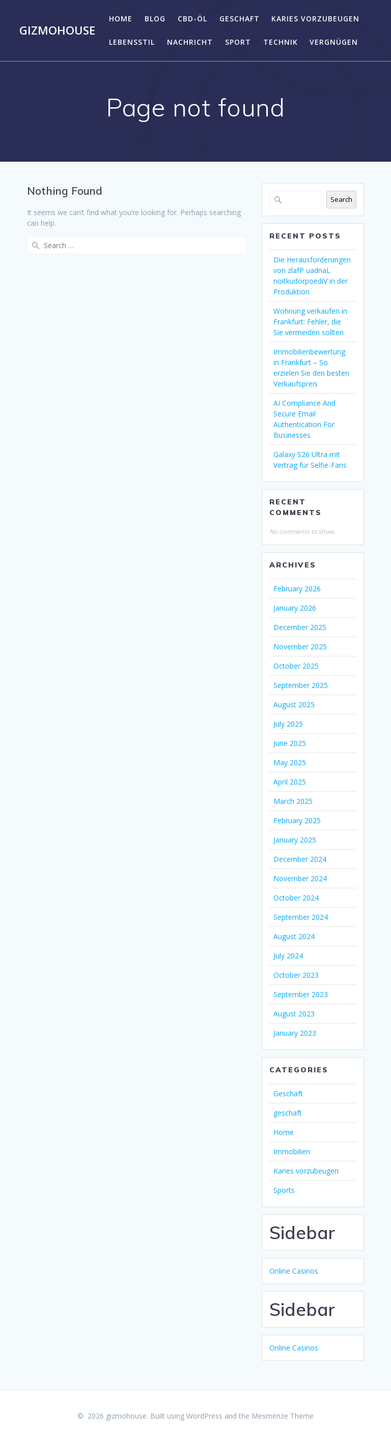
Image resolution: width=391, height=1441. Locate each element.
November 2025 (300, 646)
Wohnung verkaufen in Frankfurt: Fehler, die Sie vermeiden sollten (310, 321)
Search (341, 199)
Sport (238, 42)
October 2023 (296, 975)
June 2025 (289, 743)
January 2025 (294, 840)
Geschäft (288, 1093)
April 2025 (289, 782)
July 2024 (288, 955)
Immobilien (291, 1151)
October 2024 (296, 898)
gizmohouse (57, 30)
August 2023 (294, 1013)
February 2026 (297, 588)
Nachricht (190, 42)
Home (120, 18)
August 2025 (294, 704)
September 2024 (300, 917)
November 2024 (300, 878)
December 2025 (299, 627)
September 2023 (300, 994)
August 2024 (294, 936)
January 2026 (294, 608)
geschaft (239, 18)
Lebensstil (132, 42)
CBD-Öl (192, 18)
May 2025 (289, 762)
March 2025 (293, 801)
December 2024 (299, 859)
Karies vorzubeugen (315, 18)
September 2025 (300, 685)
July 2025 (288, 724)
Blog (155, 18)
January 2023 (294, 1033)
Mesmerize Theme (283, 1416)
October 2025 (296, 666)
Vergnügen (334, 42)
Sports (284, 1190)
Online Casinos (293, 1271)
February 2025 (297, 820)
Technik (280, 42)
